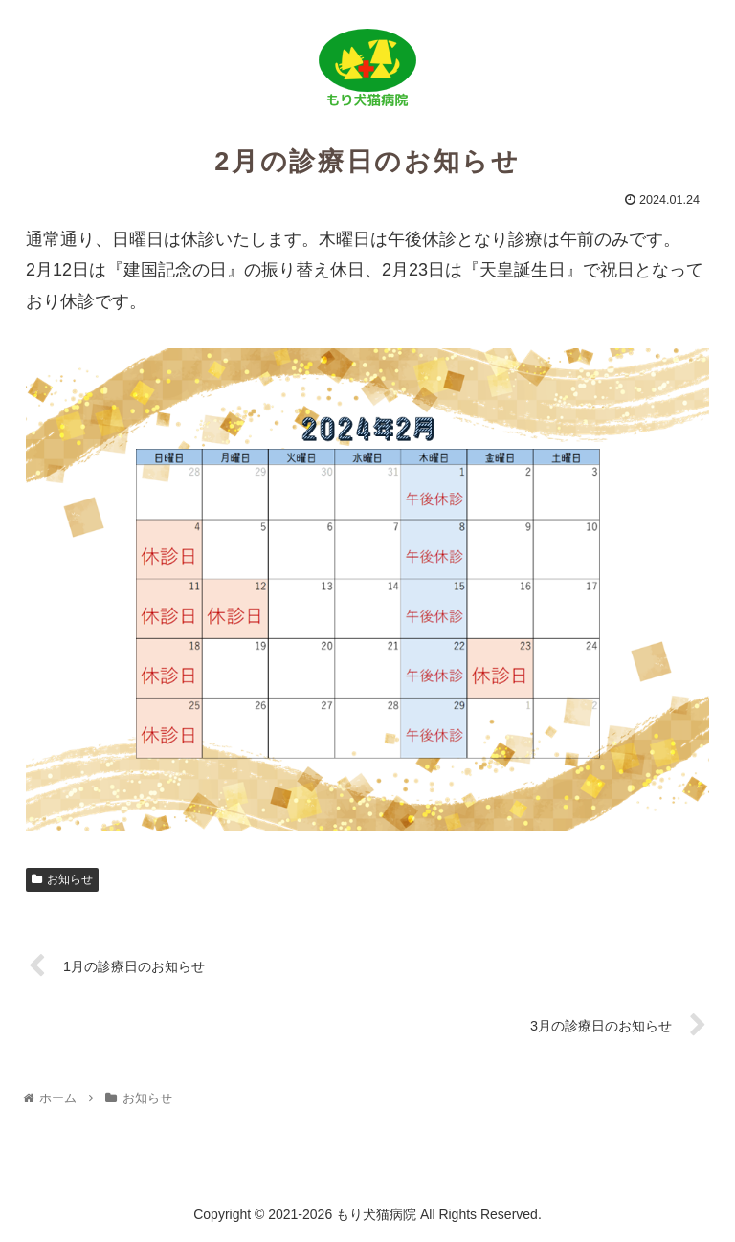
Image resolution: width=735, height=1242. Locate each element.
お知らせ (62, 879)
